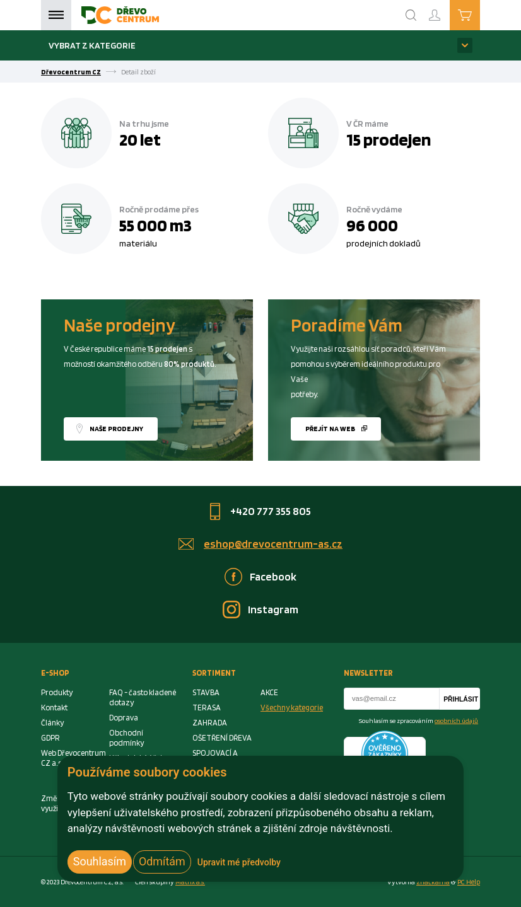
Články (52, 722)
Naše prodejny (116, 428)
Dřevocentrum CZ (71, 71)
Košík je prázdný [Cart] (479, 14)
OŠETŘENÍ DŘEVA (222, 737)
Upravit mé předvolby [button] (239, 862)
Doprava (123, 717)
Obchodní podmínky (126, 738)
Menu (56, 15)
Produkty (57, 692)
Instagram (273, 609)
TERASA (206, 707)
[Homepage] (120, 15)
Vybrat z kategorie (92, 45)
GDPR (50, 737)
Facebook (273, 576)
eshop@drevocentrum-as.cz (273, 543)
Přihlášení (445, 9)
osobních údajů (456, 720)
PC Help (468, 881)
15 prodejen (388, 139)
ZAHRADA (209, 722)
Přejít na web (330, 428)
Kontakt (54, 707)
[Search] (411, 15)
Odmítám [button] (162, 861)
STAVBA (206, 692)
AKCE (269, 692)
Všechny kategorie (291, 707)
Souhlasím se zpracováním (418, 720)
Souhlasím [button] (99, 861)
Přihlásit (460, 699)
